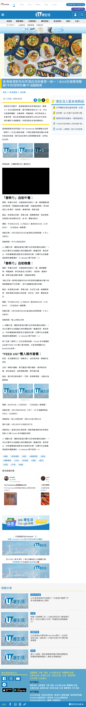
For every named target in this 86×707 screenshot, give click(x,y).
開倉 (46, 673)
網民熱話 (33, 685)
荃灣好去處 (45, 675)
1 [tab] (38, 30)
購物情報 (44, 21)
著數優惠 (7, 460)
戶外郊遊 (33, 678)
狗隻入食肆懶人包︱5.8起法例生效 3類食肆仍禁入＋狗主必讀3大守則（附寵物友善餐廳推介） (49, 619)
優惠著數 (19, 21)
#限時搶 (50, 697)
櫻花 (41, 460)
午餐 (13, 465)
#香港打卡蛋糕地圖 (61, 695)
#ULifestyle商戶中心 (38, 700)
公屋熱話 (21, 25)
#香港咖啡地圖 (76, 695)
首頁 (4, 92)
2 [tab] (40, 30)
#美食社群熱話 (47, 695)
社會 (77, 21)
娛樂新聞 (30, 25)
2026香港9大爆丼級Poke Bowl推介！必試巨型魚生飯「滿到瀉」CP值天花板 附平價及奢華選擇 (49, 638)
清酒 (6, 465)
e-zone (54, 4)
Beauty (38, 4)
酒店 (24, 456)
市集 (41, 673)
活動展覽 (33, 673)
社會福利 (42, 678)
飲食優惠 (15, 456)
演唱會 (9, 21)
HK (14, 4)
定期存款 (39, 25)
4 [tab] (45, 30)
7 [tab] (42, 33)
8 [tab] (45, 33)
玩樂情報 (32, 21)
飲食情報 (57, 21)
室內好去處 (35, 595)
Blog (46, 4)
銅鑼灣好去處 (67, 673)
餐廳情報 (34, 456)
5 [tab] (47, 30)
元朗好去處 (34, 675)
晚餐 (21, 465)
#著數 (49, 700)
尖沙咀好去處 (55, 673)
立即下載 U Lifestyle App (76, 4)
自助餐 (23, 92)
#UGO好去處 (35, 695)
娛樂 (68, 21)
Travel (22, 4)
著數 (6, 456)
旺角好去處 (56, 675)
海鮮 (34, 460)
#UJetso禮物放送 (61, 697)
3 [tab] (42, 30)
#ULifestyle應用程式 (38, 697)
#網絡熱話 (56, 700)
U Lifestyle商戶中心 (78, 9)
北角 (17, 460)
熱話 (33, 651)
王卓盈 (9, 99)
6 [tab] (49, 30)
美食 (43, 456)
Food (29, 4)
